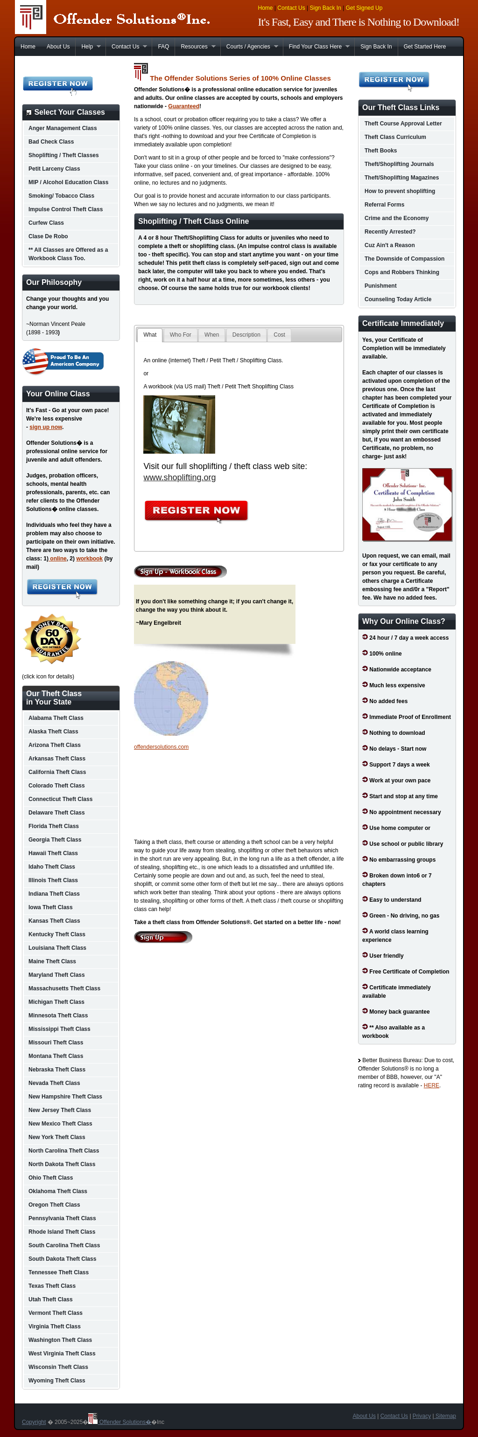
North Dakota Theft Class (61, 1164)
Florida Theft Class (53, 826)
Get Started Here (425, 46)
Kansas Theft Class (54, 921)
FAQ (163, 46)
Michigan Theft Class (56, 1002)
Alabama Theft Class (56, 718)
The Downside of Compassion (404, 259)
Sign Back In (325, 8)
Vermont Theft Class (55, 1313)
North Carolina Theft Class (63, 1150)
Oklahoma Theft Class (57, 1191)
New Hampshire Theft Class (65, 1096)
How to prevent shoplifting (400, 191)
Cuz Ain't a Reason (390, 245)
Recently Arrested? (390, 231)
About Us (58, 46)
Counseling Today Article (398, 299)
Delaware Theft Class (56, 812)
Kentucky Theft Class (56, 934)
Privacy (422, 1416)
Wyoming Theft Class (56, 1380)
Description (246, 335)
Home (265, 8)
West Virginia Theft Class (62, 1353)
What (149, 335)
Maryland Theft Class (56, 975)
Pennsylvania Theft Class (62, 1218)
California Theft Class (57, 772)
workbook (89, 558)
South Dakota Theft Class (62, 1259)
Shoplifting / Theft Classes (63, 155)
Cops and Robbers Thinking (402, 272)
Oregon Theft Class (54, 1205)
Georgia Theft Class (54, 839)
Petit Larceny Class (54, 169)
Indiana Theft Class (54, 894)
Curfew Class (46, 223)
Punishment (381, 286)
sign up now (45, 427)
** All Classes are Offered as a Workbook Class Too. (68, 254)
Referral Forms (384, 204)
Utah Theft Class (50, 1299)
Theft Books (381, 150)
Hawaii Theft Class (53, 853)
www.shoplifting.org (179, 477)
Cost (279, 335)
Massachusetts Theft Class (64, 988)
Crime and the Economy (397, 218)
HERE (431, 1085)
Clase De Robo (48, 236)
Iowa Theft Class (50, 907)
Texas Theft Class (52, 1286)
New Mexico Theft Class (60, 1123)
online (58, 558)
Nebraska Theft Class (56, 1069)
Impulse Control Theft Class (65, 209)
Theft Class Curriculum (395, 137)
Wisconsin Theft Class (58, 1367)
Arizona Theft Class (54, 745)
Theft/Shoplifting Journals (399, 164)
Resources (195, 46)
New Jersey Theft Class (59, 1110)
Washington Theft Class (60, 1340)
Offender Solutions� (119, 1422)
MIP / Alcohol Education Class (68, 182)
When (211, 335)
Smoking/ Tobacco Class (61, 196)
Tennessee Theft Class (58, 1272)
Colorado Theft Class (56, 785)
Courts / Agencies (249, 46)
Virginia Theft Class (54, 1326)
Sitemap (445, 1416)
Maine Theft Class (52, 961)
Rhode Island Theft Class (61, 1232)
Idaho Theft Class (51, 867)
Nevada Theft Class (54, 1083)
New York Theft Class (56, 1137)
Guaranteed (183, 106)
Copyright (34, 1422)
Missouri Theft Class (55, 1042)
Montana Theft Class (55, 1056)
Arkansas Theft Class (56, 758)
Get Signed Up (364, 8)
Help (88, 46)
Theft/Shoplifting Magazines (402, 177)
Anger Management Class (62, 128)
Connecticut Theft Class (60, 799)
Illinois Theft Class (53, 880)
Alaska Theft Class (53, 731)
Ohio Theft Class (50, 1177)
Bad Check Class (51, 141)
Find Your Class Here (316, 46)
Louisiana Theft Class (57, 948)
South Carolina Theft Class (64, 1245)
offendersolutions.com (161, 747)
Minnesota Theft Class (58, 1015)
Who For (180, 335)
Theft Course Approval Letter (403, 123)
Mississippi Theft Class (59, 1029)
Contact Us (291, 8)
